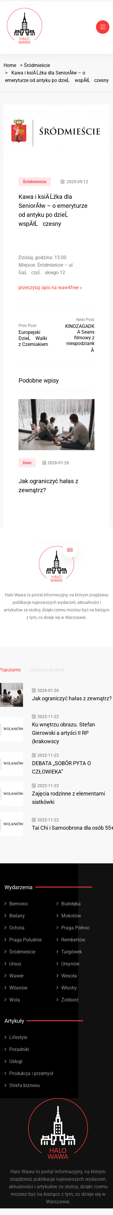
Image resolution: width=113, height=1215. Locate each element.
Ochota (17, 928)
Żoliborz (70, 1000)
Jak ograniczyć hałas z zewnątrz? (72, 698)
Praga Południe (25, 940)
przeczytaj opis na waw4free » (50, 287)
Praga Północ (75, 928)
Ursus (15, 964)
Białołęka (71, 904)
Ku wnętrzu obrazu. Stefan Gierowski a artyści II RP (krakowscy (63, 732)
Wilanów (18, 988)
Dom (27, 462)
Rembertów (73, 940)
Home (10, 65)
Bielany (17, 916)
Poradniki (19, 1049)
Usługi (15, 1061)
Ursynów (70, 964)
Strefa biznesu (24, 1085)
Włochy (69, 988)
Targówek (71, 952)
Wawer (16, 976)
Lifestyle (18, 1037)
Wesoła (69, 976)
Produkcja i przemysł (31, 1073)
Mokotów (71, 916)
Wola (14, 1000)
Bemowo (18, 904)
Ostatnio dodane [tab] (47, 670)
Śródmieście (37, 65)
